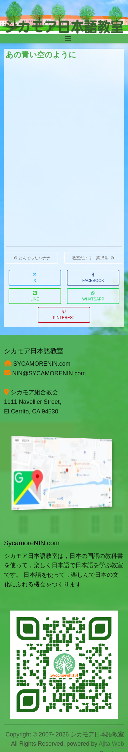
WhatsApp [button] (93, 296)
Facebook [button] (93, 278)
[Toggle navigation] (68, 38)
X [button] (35, 278)
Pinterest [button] (64, 315)
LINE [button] (34, 296)
